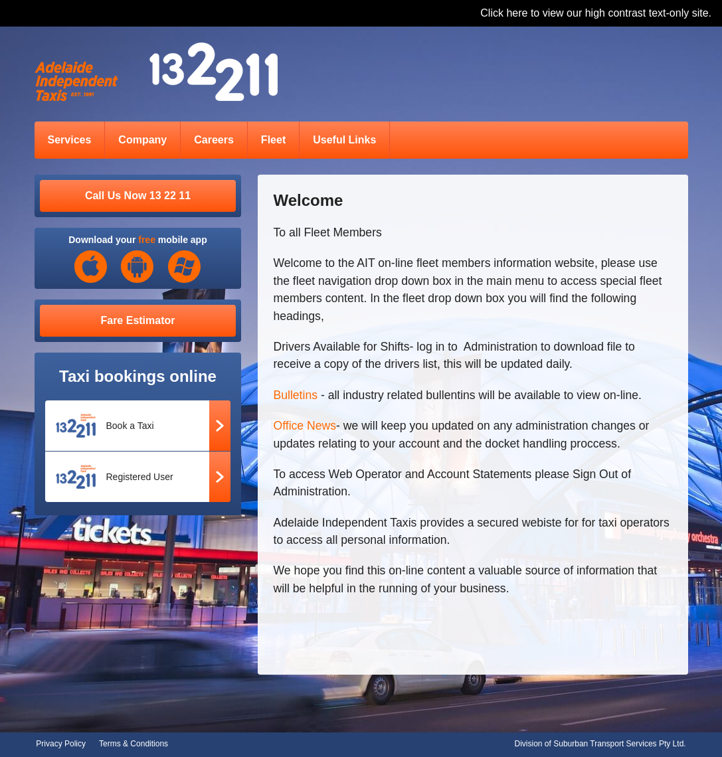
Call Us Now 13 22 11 (138, 195)
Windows (184, 267)
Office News (305, 425)
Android (137, 267)
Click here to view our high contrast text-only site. (595, 13)
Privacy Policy (61, 743)
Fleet (273, 139)
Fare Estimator (137, 320)
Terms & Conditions (133, 743)
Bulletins (297, 395)
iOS (91, 267)
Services (70, 139)
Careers (214, 139)
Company (142, 139)
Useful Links (344, 139)
